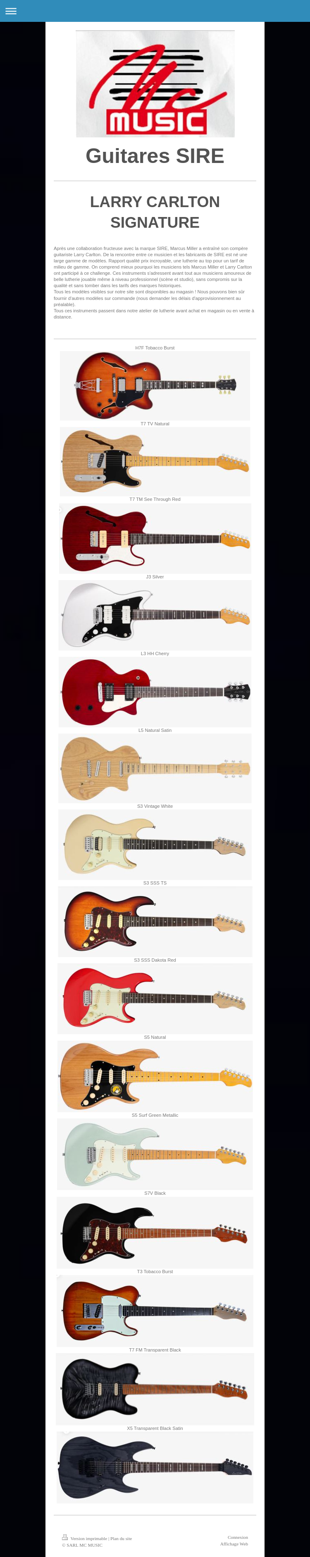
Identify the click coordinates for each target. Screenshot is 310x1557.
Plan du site (121, 1538)
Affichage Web (234, 1543)
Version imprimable (85, 1538)
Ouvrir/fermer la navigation (155, 11)
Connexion (238, 1537)
